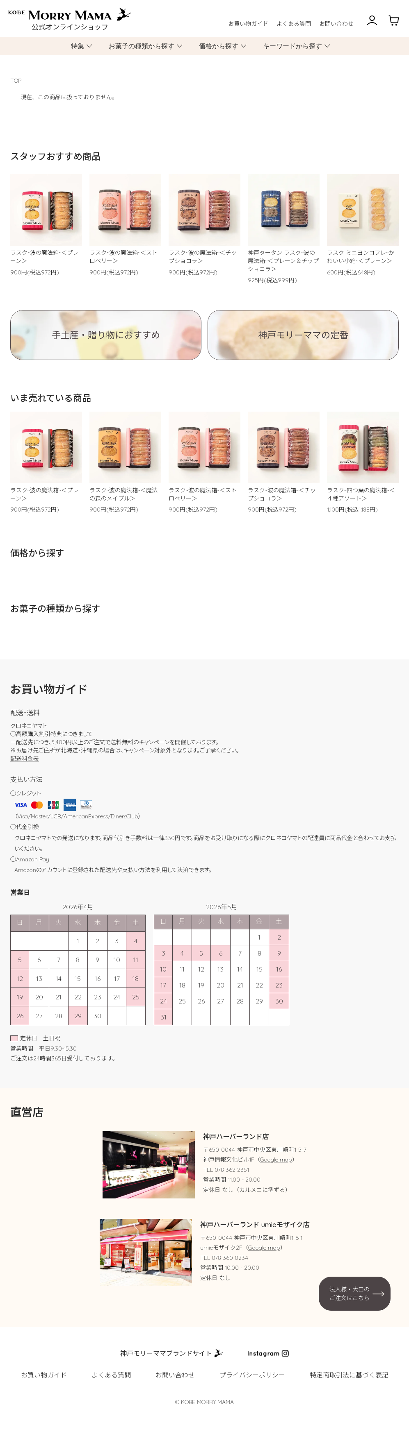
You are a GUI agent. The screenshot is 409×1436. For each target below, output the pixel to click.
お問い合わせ (336, 23)
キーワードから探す (292, 46)
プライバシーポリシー (252, 1375)
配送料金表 (24, 758)
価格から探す (218, 46)
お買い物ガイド (248, 23)
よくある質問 (293, 23)
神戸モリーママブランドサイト (166, 1353)
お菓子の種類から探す (141, 46)
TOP (15, 80)
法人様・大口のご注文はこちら (349, 1293)
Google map (276, 1159)
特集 (77, 46)
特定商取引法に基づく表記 (349, 1375)
